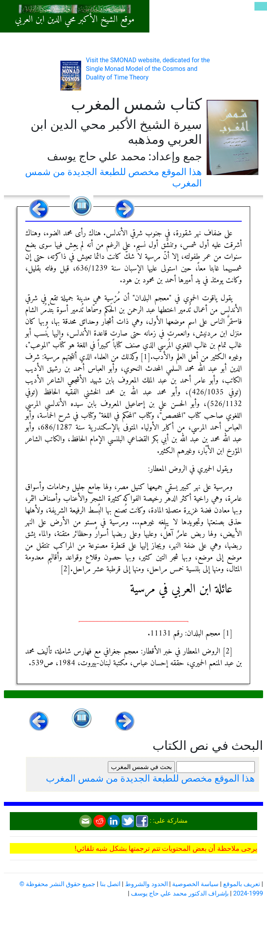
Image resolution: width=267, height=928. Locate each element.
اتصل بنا (110, 884)
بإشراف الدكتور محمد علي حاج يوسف (180, 893)
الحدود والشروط (146, 884)
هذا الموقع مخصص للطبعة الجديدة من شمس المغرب (150, 778)
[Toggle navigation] (260, 6)
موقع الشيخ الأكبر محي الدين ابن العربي (74, 19)
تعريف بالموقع (241, 884)
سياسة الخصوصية (195, 884)
